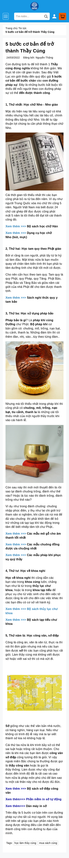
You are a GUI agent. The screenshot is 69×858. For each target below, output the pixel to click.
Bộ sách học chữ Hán (42, 226)
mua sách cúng (48, 842)
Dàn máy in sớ (36, 806)
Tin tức (22, 28)
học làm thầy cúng (25, 842)
